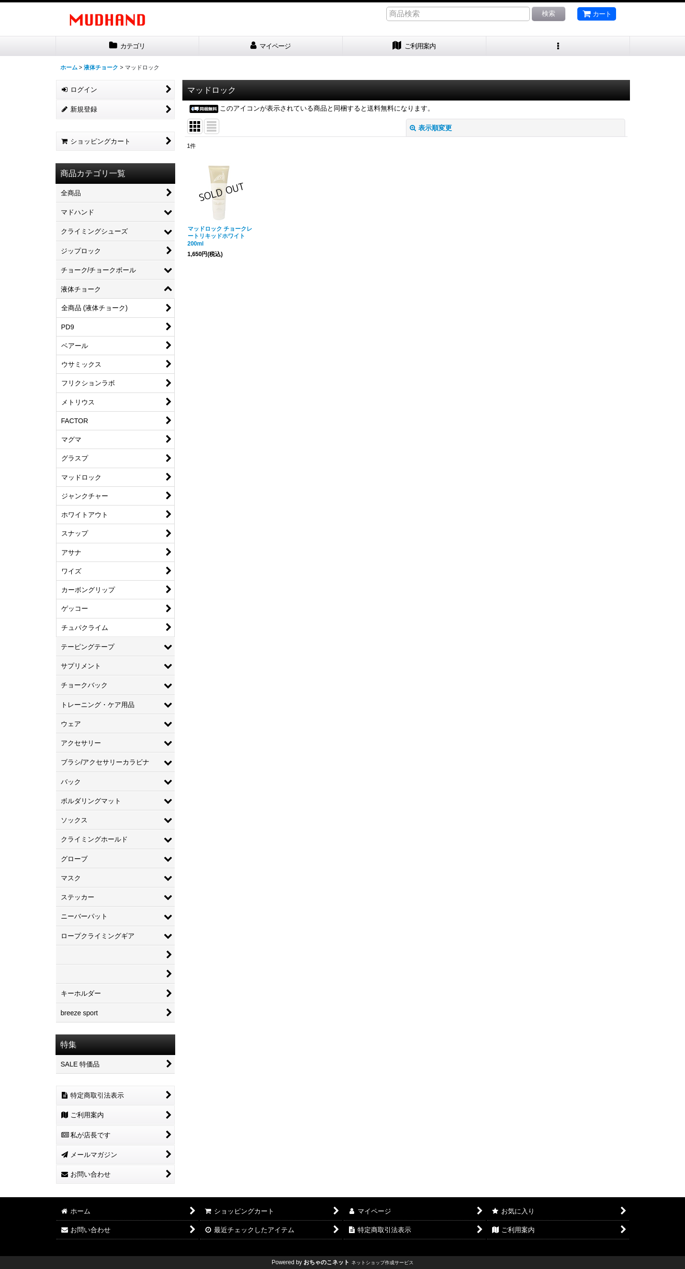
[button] (558, 46)
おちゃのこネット (326, 1262)
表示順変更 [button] (431, 128)
